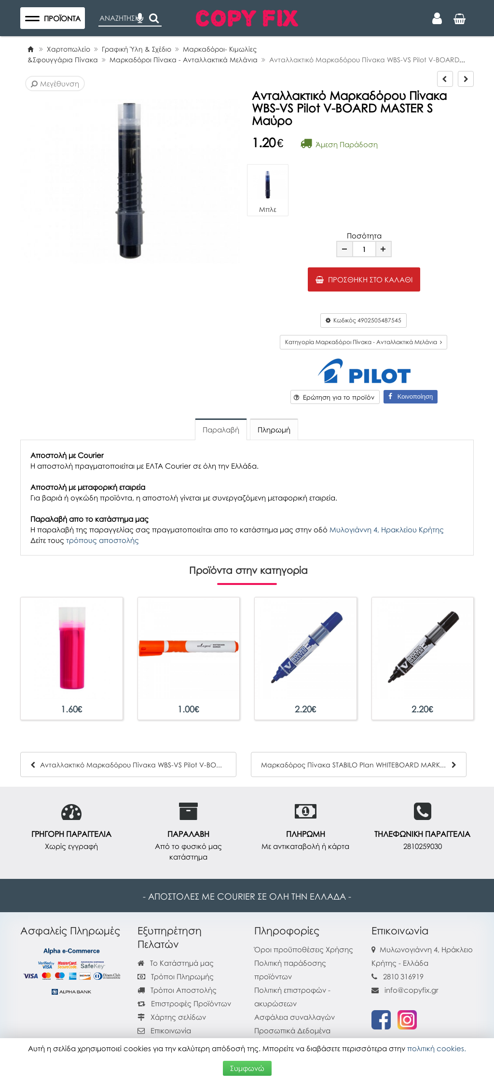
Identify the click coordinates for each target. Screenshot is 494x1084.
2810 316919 (403, 976)
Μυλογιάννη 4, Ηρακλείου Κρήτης (386, 529)
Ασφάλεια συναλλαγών (294, 1017)
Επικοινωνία (171, 1030)
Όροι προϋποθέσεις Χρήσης (303, 949)
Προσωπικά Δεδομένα (292, 1030)
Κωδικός (363, 320)
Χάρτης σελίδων (171, 1017)
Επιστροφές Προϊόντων (184, 1003)
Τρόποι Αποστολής (177, 990)
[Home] (30, 49)
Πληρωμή (274, 429)
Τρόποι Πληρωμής (175, 976)
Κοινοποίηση (410, 396)
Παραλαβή (221, 429)
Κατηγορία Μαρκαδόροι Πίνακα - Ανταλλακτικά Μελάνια (363, 342)
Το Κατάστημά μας (175, 963)
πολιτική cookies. (436, 1048)
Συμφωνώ (247, 1068)
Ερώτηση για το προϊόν (334, 397)
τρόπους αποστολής (102, 540)
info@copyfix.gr (405, 990)
